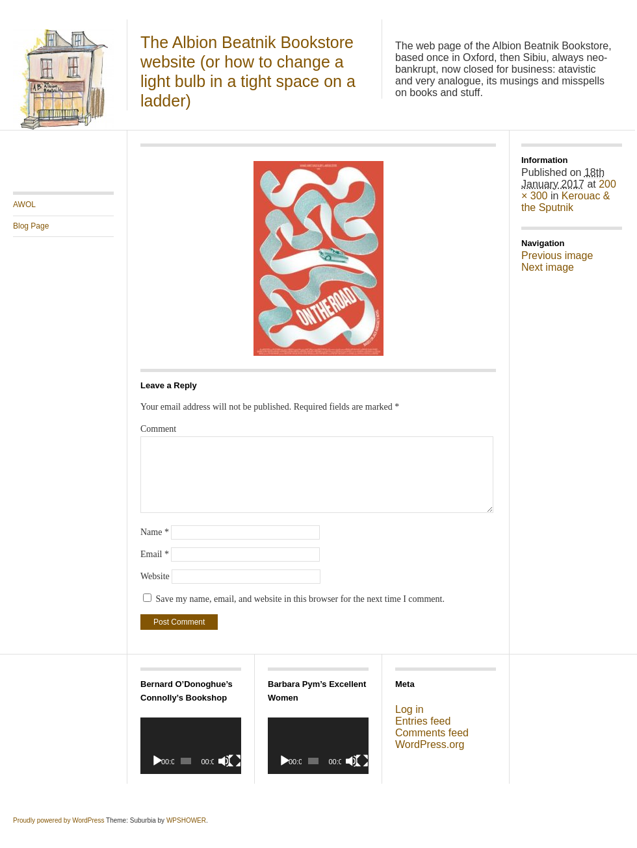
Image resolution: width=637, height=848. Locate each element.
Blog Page (31, 226)
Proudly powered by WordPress (58, 820)
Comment (158, 429)
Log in (409, 709)
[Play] (157, 760)
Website (155, 576)
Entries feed (422, 721)
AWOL (24, 204)
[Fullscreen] (234, 760)
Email (154, 554)
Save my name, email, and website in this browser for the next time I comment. (300, 599)
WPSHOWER (186, 820)
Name (154, 532)
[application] (190, 745)
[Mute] (224, 760)
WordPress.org (429, 744)
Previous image (557, 255)
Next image (547, 267)
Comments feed (432, 732)
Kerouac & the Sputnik (565, 201)
